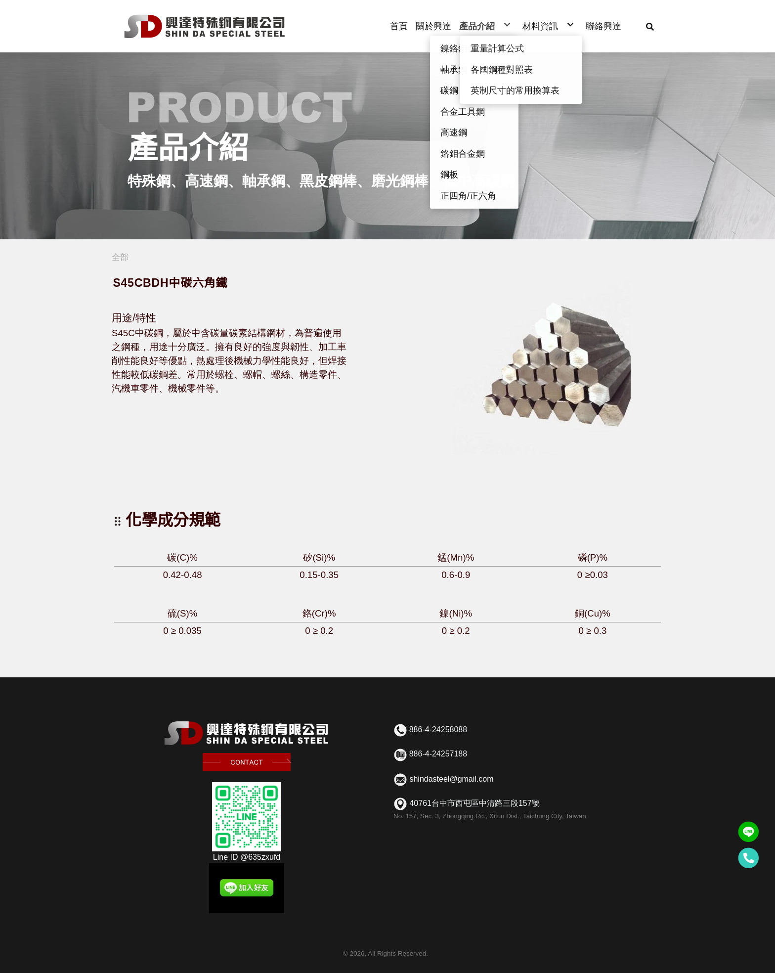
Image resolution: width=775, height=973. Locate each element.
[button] (650, 26)
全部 (120, 257)
